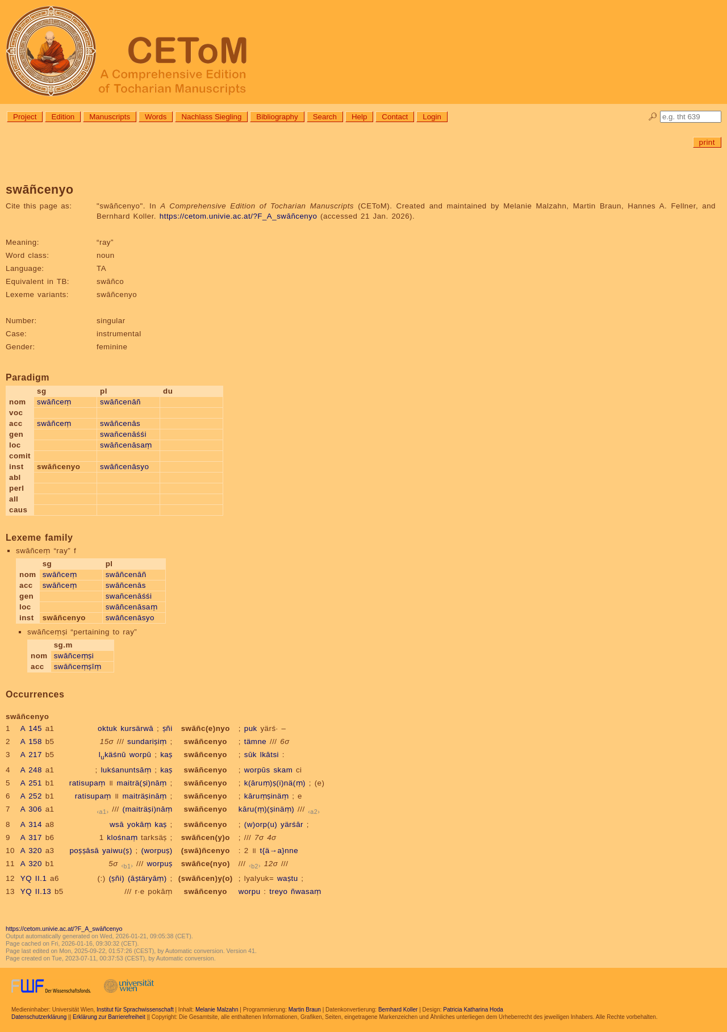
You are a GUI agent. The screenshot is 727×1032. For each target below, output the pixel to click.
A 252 (31, 796)
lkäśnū (112, 754)
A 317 (31, 837)
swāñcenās (120, 423)
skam (283, 770)
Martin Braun (305, 1009)
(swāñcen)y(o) (205, 878)
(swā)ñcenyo (205, 850)
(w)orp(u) (261, 824)
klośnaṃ (122, 837)
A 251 (31, 783)
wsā (117, 824)
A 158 (31, 741)
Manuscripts (109, 116)
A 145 (31, 728)
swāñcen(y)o (205, 837)
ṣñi (167, 728)
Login (432, 116)
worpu (250, 891)
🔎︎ (653, 116)
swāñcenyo (205, 741)
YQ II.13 (35, 891)
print (707, 142)
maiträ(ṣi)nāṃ (142, 783)
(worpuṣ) (157, 850)
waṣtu (287, 878)
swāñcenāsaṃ (126, 445)
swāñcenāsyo (124, 466)
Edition (62, 116)
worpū (140, 754)
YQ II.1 (33, 878)
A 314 (31, 824)
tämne (255, 741)
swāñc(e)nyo (205, 728)
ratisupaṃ (87, 783)
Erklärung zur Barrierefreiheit (109, 1017)
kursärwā (136, 728)
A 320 (31, 850)
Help (359, 116)
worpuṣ (159, 863)
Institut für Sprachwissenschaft (135, 1009)
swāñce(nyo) (205, 863)
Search (325, 116)
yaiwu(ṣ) (117, 850)
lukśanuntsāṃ (126, 770)
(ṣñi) (116, 878)
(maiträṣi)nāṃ (148, 809)
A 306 (31, 809)
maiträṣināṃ (144, 796)
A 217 (31, 754)
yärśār (292, 824)
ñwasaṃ (306, 891)
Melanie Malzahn (217, 1009)
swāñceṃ (54, 402)
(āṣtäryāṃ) (147, 878)
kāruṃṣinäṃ (266, 796)
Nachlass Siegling (211, 116)
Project (24, 116)
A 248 (31, 770)
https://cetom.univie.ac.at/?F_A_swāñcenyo (238, 216)
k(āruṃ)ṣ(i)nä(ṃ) (275, 783)
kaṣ (166, 754)
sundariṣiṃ (147, 741)
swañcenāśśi (123, 434)
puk (250, 728)
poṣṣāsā (84, 850)
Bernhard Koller (397, 1009)
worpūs (257, 770)
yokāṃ (139, 824)
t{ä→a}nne (279, 850)
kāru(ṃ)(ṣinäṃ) (266, 809)
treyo (278, 891)
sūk (250, 754)
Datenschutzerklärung (38, 1017)
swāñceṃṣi (74, 655)
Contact (395, 116)
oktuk (107, 728)
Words (155, 116)
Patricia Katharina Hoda (473, 1009)
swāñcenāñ (120, 402)
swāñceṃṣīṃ (78, 666)
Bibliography (277, 116)
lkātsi (269, 754)
